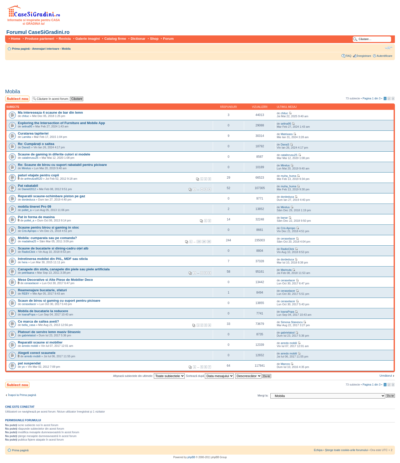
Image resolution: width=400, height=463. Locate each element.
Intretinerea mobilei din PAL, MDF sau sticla (53, 259)
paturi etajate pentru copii (38, 175)
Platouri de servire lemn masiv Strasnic (49, 332)
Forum (168, 39)
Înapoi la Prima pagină (22, 394)
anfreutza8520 (33, 178)
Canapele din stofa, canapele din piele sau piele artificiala (64, 269)
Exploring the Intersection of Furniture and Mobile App (61, 123)
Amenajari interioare (45, 48)
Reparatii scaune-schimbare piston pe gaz (51, 196)
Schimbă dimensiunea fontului (388, 47)
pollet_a (27, 209)
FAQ (348, 55)
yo (23, 366)
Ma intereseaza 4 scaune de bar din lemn (50, 112)
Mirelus (26, 168)
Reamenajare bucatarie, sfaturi (42, 290)
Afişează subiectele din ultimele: (149, 375)
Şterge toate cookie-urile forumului (346, 450)
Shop (154, 39)
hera (24, 262)
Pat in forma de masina (36, 217)
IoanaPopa (28, 314)
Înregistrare (364, 55)
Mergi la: (263, 395)
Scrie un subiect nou (17, 99)
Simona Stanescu (292, 322)
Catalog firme (115, 39)
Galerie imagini (88, 39)
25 (209, 241)
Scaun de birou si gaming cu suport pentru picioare (59, 300)
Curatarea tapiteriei (33, 133)
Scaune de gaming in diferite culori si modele (54, 154)
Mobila (66, 48)
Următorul (386, 375)
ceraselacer (288, 238)
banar (284, 217)
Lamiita (26, 136)
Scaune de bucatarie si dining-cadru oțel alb (53, 248)
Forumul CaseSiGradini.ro (38, 32)
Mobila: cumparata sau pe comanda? (47, 238)
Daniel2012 (29, 189)
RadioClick (28, 251)
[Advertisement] (98, 72)
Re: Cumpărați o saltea (36, 144)
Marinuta (286, 269)
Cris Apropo (29, 230)
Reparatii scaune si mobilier (40, 342)
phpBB (191, 457)
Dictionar (138, 39)
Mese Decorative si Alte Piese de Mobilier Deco (55, 280)
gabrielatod (28, 335)
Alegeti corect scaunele (36, 353)
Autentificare (384, 55)
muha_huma (288, 175)
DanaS (26, 147)
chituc (25, 115)
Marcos (285, 363)
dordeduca (28, 199)
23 (198, 241)
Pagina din (371, 98)
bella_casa (28, 324)
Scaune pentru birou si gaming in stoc (48, 227)
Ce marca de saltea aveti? (38, 321)
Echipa (318, 450)
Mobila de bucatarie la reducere (43, 311)
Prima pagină (21, 48)
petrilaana (28, 272)
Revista (65, 39)
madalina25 (29, 241)
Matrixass (287, 134)
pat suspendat (29, 363)
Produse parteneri (39, 39)
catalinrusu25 (30, 157)
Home (15, 39)
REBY (25, 293)
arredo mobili (30, 345)
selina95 (27, 126)
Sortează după (210, 375)
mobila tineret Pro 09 (34, 206)
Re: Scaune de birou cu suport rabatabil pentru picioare (62, 165)
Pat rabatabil (28, 186)
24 (204, 241)
